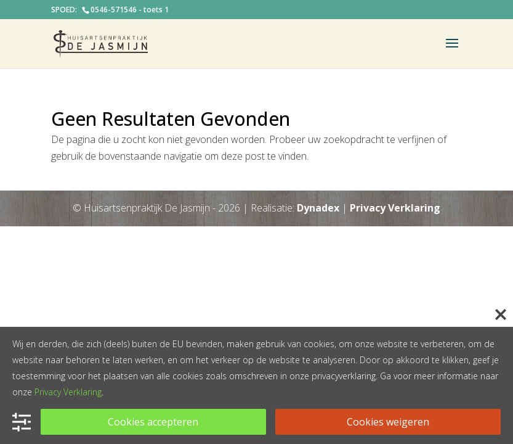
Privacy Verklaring (395, 208)
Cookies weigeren (388, 422)
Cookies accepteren (153, 422)
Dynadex (318, 208)
